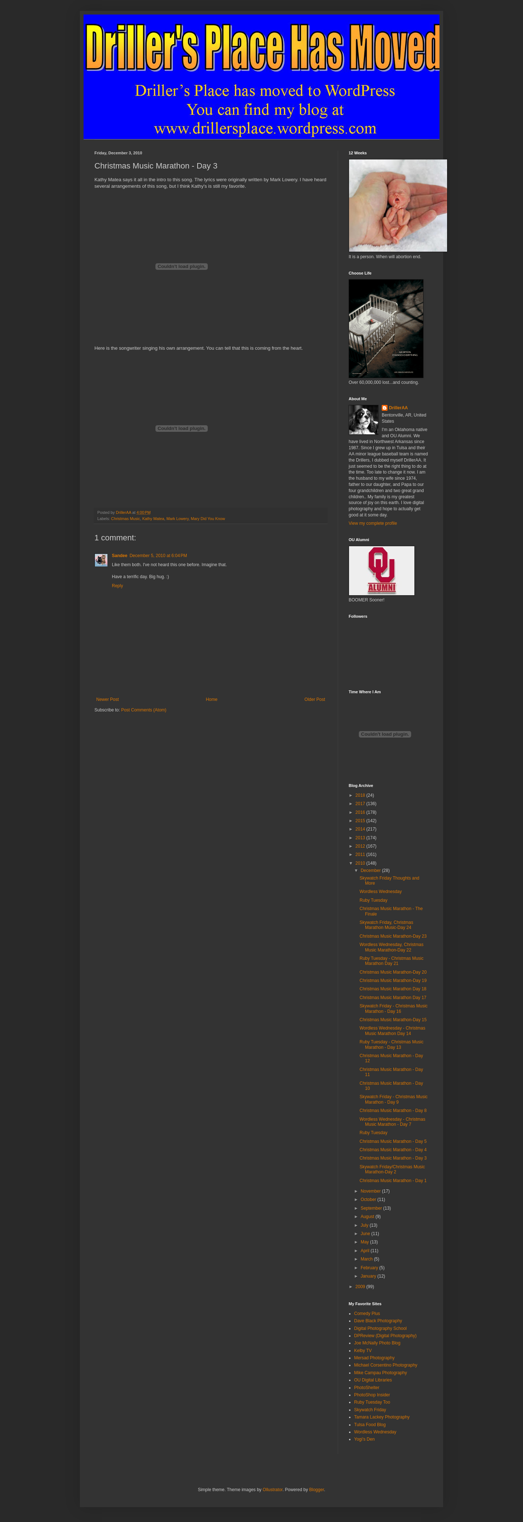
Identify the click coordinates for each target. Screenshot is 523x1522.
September (372, 1208)
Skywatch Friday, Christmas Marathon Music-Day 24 (386, 925)
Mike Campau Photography (380, 1372)
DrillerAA (398, 407)
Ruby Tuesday (374, 900)
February (370, 1267)
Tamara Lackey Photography (382, 1417)
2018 (361, 795)
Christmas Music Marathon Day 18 (393, 988)
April (365, 1250)
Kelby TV (363, 1350)
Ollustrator (273, 1489)
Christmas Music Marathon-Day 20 (393, 972)
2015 (361, 820)
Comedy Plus (367, 1313)
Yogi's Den (364, 1439)
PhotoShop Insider (372, 1394)
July (365, 1225)
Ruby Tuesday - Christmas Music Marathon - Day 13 (391, 1044)
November (371, 1191)
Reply (117, 585)
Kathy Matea (153, 518)
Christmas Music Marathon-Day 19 (393, 980)
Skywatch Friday (370, 1409)
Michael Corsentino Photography (385, 1365)
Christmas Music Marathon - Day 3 (393, 1158)
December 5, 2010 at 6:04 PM (158, 555)
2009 (361, 1286)
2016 (361, 812)
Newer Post (107, 699)
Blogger (316, 1489)
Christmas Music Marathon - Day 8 (393, 1110)
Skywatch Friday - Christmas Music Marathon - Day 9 (393, 1099)
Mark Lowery (177, 518)
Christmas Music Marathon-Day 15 (393, 1019)
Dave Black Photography (378, 1320)
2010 (361, 863)
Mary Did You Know (208, 518)
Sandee (119, 555)
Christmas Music (125, 518)
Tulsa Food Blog (370, 1424)
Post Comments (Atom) (143, 710)
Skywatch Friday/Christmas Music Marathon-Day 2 (392, 1169)
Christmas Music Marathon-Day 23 (393, 936)
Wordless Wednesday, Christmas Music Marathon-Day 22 (391, 947)
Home (212, 699)
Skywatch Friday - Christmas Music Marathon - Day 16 (393, 1008)
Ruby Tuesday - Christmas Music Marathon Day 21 (391, 961)
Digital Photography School (380, 1328)
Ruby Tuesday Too (372, 1402)
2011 (361, 854)
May (365, 1242)
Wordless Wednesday (381, 891)
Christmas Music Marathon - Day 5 (393, 1141)
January (369, 1276)
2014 (361, 829)
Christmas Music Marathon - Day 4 (393, 1149)
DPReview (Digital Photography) (385, 1335)
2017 (361, 803)
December (371, 870)
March (367, 1259)
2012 (361, 846)
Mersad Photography (374, 1357)
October (369, 1199)
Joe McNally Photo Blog (377, 1343)
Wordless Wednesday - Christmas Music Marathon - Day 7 (392, 1122)
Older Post (314, 699)
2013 (361, 837)
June (366, 1233)
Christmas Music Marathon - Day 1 (393, 1180)
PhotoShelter (366, 1387)
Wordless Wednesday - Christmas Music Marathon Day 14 (392, 1031)
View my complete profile (373, 523)
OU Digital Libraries (373, 1380)
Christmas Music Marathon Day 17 (393, 997)
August (368, 1216)
